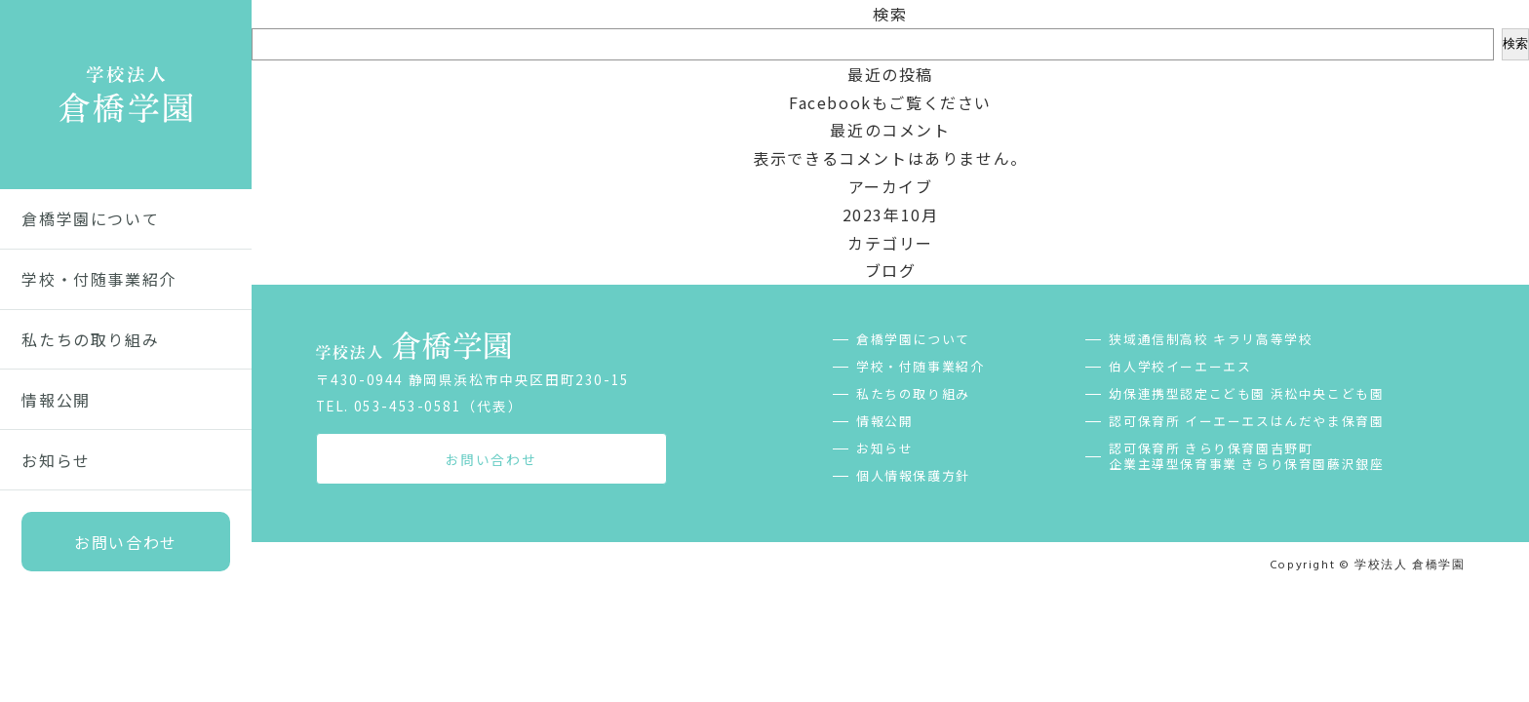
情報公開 (55, 399)
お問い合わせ (125, 542)
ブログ (891, 270)
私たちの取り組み (90, 339)
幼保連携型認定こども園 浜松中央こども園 (1246, 394)
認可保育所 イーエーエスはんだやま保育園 (1246, 421)
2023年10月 (891, 214)
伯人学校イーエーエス (1180, 366)
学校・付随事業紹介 (98, 279)
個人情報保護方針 (913, 476)
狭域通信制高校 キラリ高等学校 (1211, 339)
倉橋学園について (90, 218)
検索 (890, 13)
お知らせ (55, 460)
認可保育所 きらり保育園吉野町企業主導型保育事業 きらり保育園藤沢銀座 (1246, 456)
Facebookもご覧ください (890, 102)
